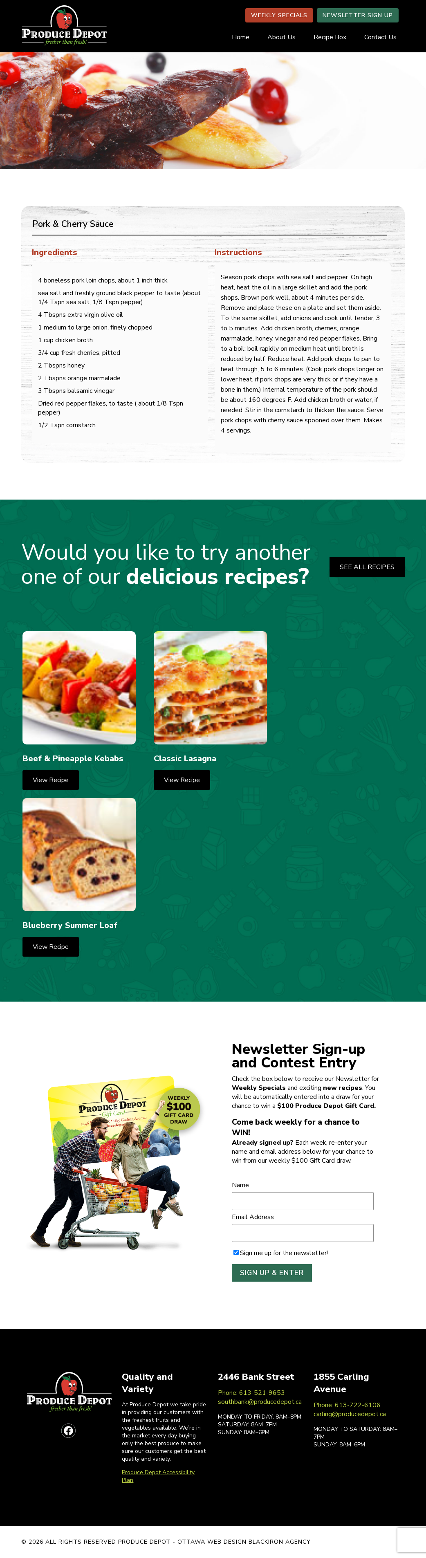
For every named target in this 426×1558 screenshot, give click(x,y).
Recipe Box (330, 37)
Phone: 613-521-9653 (251, 1392)
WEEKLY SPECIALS (279, 15)
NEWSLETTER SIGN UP (358, 15)
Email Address (253, 1217)
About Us (281, 37)
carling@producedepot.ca (350, 1414)
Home (240, 37)
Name (240, 1185)
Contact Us (380, 37)
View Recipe (51, 780)
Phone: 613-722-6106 (347, 1405)
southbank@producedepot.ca (260, 1401)
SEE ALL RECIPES (367, 567)
